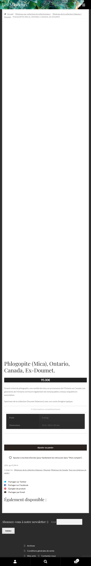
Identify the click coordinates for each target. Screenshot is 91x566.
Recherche (45, 561)
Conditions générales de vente (40, 547)
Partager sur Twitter (17, 478)
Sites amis (31, 552)
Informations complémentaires (45, 405)
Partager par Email (16, 488)
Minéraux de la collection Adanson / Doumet (32, 466)
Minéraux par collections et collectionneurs (33, 14)
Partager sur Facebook (18, 481)
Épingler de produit (17, 485)
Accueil (10, 14)
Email (54, 518)
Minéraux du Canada (59, 466)
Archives (31, 542)
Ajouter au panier (45, 444)
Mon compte (15, 561)
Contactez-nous (48, 552)
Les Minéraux (15, 4)
